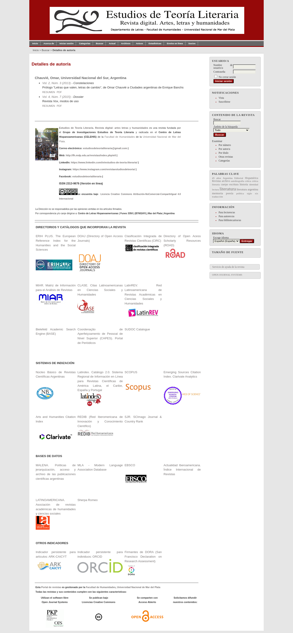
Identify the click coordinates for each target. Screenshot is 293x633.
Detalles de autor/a (63, 50)
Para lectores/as (227, 212)
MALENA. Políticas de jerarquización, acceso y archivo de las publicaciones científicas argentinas (56, 471)
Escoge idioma (221, 237)
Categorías (224, 160)
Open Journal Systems (227, 274)
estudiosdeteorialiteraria (87, 176)
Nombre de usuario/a (223, 66)
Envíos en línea (175, 43)
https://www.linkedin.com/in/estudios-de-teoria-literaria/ (104, 162)
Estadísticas (155, 43)
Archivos (125, 43)
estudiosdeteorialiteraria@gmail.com (105, 148)
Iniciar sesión (66, 43)
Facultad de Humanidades (120, 136)
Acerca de (48, 43)
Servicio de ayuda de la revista (228, 267)
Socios (191, 43)
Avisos (139, 43)
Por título (223, 152)
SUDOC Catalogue (137, 329)
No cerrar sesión (227, 77)
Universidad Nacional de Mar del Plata (138, 587)
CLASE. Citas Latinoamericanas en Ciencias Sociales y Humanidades (100, 290)
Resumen (48, 92)
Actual (112, 43)
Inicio (35, 43)
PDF (59, 92)
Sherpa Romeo (87, 500)
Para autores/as (226, 216)
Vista (221, 97)
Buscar (99, 43)
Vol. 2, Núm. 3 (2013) (56, 83)
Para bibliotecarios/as (230, 220)
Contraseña (219, 71)
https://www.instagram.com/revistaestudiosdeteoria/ (104, 169)
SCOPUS (131, 372)
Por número (225, 145)
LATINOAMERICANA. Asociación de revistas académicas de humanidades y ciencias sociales (56, 514)
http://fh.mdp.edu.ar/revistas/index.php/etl (91, 155)
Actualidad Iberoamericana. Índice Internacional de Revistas (182, 469)
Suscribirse (224, 101)
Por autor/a (224, 149)
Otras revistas (226, 156)
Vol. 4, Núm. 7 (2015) (56, 97)
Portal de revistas (51, 587)
